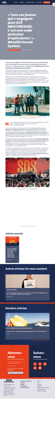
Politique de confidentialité (43, 387)
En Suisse (22, 382)
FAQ (38, 382)
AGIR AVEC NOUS (39, 2)
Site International (24, 387)
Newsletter (39, 386)
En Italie (22, 384)
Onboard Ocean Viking (25, 381)
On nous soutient (14, 49)
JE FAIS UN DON (47, 2)
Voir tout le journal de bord (40, 340)
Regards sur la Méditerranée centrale (21, 328)
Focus (8, 328)
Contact (39, 381)
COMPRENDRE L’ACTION (30, 2)
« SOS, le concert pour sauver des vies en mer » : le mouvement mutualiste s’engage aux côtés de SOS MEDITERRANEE (12, 253)
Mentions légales (41, 389)
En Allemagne (23, 386)
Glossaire (39, 384)
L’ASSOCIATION (22, 2)
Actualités (16, 2)
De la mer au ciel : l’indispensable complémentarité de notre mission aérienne (26, 331)
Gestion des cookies (41, 390)
